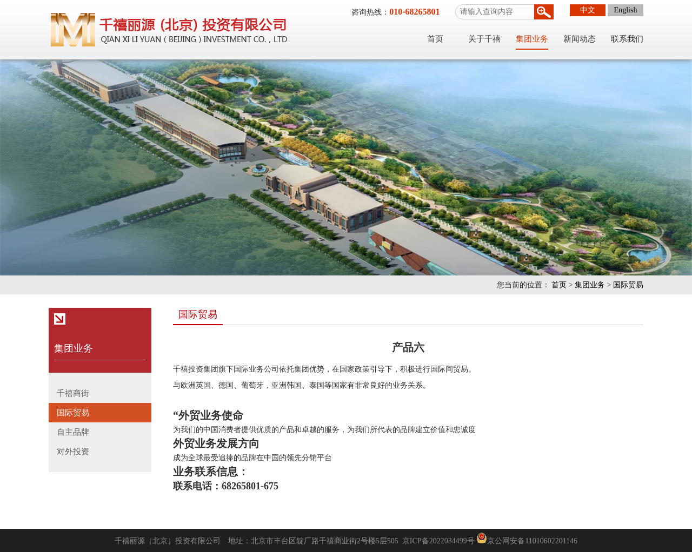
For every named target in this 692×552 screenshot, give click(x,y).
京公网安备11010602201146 (532, 541)
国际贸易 (628, 285)
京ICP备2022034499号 (438, 541)
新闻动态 (579, 39)
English (625, 10)
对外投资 (73, 451)
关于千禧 (484, 39)
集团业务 (532, 39)
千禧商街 (73, 393)
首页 (435, 39)
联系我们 (627, 39)
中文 (587, 10)
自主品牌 (73, 432)
